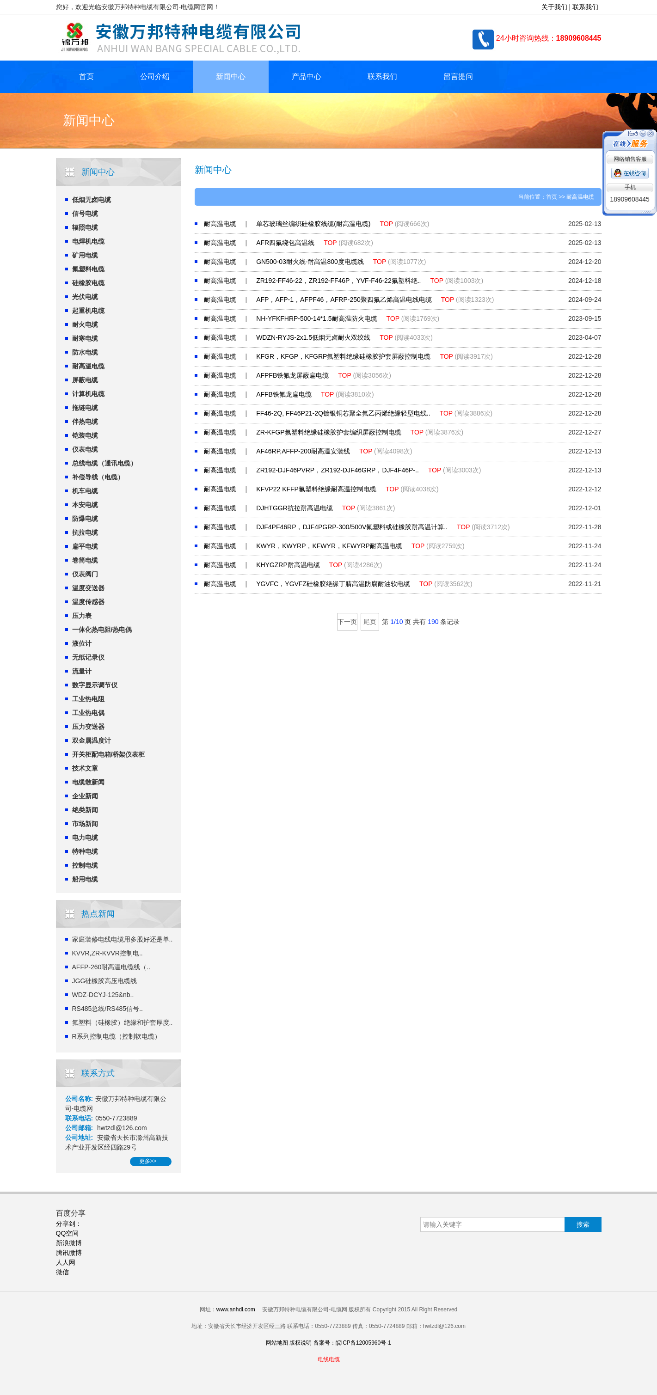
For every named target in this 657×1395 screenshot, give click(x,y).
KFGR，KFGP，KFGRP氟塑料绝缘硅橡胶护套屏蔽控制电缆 (343, 356)
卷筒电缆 (85, 560)
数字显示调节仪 (94, 685)
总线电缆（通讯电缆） (104, 463)
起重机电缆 (88, 310)
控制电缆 (85, 865)
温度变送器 (88, 588)
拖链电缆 (85, 407)
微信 (62, 1272)
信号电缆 (85, 213)
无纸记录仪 (88, 657)
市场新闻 (85, 823)
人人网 (65, 1262)
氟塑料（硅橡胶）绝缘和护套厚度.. (122, 1022)
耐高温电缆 (88, 366)
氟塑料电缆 (88, 269)
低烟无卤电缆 (91, 199)
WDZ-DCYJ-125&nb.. (103, 994)
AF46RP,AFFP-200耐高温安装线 (303, 451)
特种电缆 (85, 851)
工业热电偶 (88, 712)
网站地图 (277, 1343)
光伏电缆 (85, 296)
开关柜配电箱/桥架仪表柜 (108, 754)
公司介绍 (155, 76)
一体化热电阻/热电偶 (102, 629)
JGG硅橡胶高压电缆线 (104, 981)
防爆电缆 (85, 518)
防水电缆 (85, 352)
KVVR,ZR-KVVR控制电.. (107, 953)
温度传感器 (88, 602)
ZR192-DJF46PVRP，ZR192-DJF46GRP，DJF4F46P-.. (337, 470)
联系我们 (585, 7)
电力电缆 (85, 837)
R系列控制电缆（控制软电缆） (116, 1036)
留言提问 (458, 76)
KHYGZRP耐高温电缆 (288, 565)
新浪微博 (69, 1243)
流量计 (82, 671)
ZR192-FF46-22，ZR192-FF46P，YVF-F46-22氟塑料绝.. (338, 280)
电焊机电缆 (88, 241)
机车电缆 (85, 491)
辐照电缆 (85, 227)
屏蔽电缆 (85, 380)
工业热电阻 (88, 699)
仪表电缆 (85, 449)
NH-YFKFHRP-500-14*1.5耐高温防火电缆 (316, 318)
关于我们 (554, 7)
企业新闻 (85, 796)
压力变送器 (88, 726)
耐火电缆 (85, 324)
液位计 (82, 643)
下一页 (347, 621)
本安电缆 (85, 504)
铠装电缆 (85, 435)
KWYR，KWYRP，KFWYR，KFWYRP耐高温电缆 (329, 546)
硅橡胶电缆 (88, 283)
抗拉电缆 (85, 532)
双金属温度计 (91, 740)
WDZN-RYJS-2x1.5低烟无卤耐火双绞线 (313, 337)
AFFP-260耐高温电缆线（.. (111, 967)
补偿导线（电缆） (98, 477)
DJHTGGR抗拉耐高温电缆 (294, 508)
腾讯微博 (69, 1252)
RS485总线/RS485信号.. (107, 1008)
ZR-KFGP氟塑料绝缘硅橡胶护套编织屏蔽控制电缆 (328, 432)
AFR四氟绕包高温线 (285, 242)
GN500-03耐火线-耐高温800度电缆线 (310, 261)
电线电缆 (329, 1359)
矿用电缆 (85, 255)
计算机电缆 (88, 394)
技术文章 (85, 768)
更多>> (148, 1161)
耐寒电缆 (85, 338)
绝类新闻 (85, 810)
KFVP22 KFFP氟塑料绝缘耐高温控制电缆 (316, 489)
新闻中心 (231, 76)
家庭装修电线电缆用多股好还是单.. (122, 939)
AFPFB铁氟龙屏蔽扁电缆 (292, 375)
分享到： (69, 1223)
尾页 (369, 621)
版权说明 (300, 1343)
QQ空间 (67, 1233)
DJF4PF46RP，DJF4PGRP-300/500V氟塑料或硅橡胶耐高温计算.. (352, 527)
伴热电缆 (85, 421)
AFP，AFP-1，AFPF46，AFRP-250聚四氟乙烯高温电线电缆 (344, 299)
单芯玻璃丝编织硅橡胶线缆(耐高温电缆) (313, 223)
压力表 (82, 615)
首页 (86, 76)
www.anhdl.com (235, 1309)
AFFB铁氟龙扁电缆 (284, 394)
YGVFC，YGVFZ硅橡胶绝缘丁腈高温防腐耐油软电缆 (333, 583)
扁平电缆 (85, 546)
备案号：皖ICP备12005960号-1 (352, 1343)
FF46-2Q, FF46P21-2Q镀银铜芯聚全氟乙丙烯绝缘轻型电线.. (343, 413)
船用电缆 (85, 879)
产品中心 (306, 76)
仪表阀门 (85, 574)
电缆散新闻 (88, 782)
